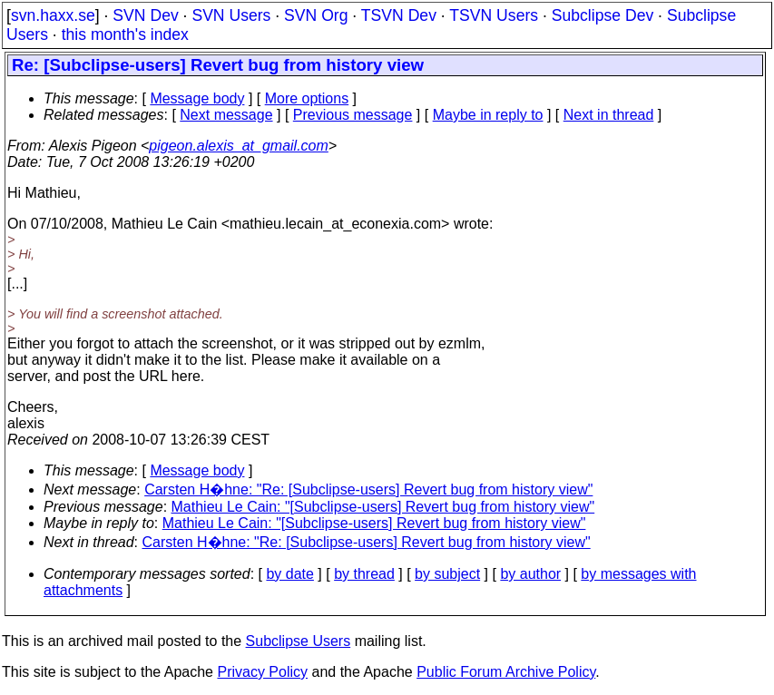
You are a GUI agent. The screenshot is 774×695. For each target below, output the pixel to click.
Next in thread (608, 114)
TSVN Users (493, 15)
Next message (226, 114)
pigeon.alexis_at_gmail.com (238, 145)
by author (530, 574)
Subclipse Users (298, 641)
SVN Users (230, 15)
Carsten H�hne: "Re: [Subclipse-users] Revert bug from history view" (368, 489)
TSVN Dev (398, 15)
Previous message (353, 114)
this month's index (125, 34)
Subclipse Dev (602, 15)
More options (307, 98)
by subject (447, 574)
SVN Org (316, 15)
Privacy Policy (262, 672)
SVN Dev (145, 15)
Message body (197, 98)
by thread (364, 574)
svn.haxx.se (53, 15)
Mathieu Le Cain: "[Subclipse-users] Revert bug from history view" (383, 506)
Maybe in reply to (488, 114)
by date (289, 574)
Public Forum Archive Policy (505, 672)
